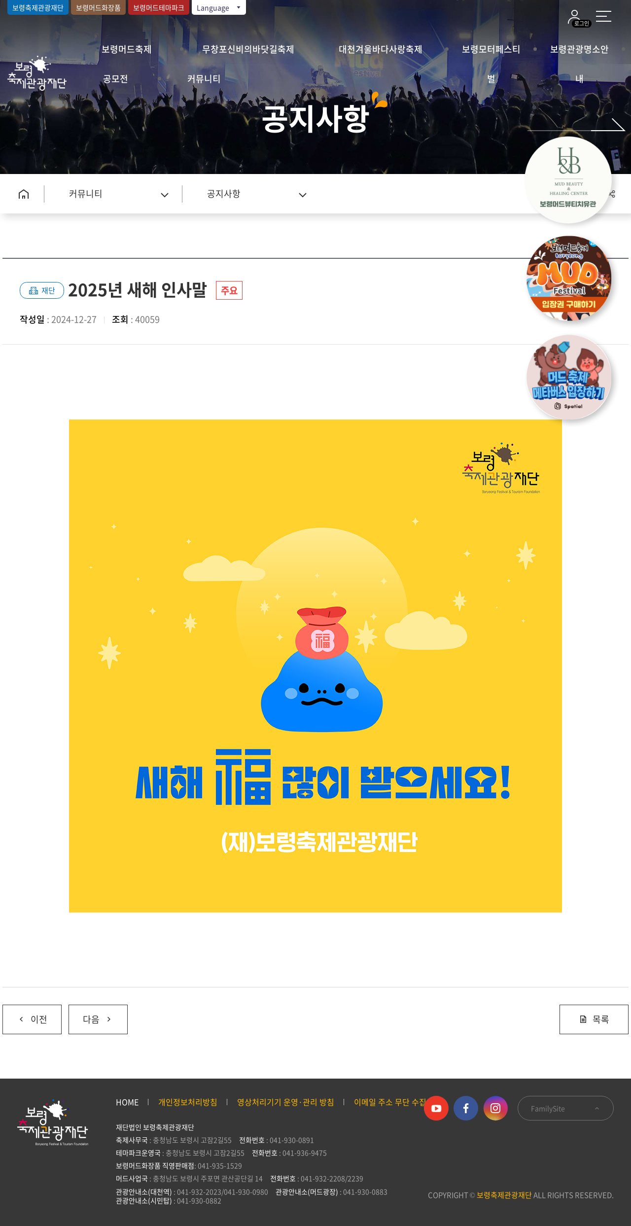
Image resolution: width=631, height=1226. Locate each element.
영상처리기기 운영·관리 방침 (285, 1102)
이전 (24, 1015)
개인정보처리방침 (187, 1102)
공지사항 (224, 193)
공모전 (115, 78)
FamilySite (565, 1108)
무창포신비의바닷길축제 (248, 49)
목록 (594, 1019)
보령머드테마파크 (158, 7)
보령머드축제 (127, 49)
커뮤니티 (204, 78)
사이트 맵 (603, 16)
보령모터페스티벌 (491, 53)
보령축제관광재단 (38, 7)
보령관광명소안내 (579, 53)
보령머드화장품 (98, 7)
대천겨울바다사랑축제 (380, 49)
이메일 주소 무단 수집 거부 (398, 1102)
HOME (127, 1102)
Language (219, 7)
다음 (91, 1015)
